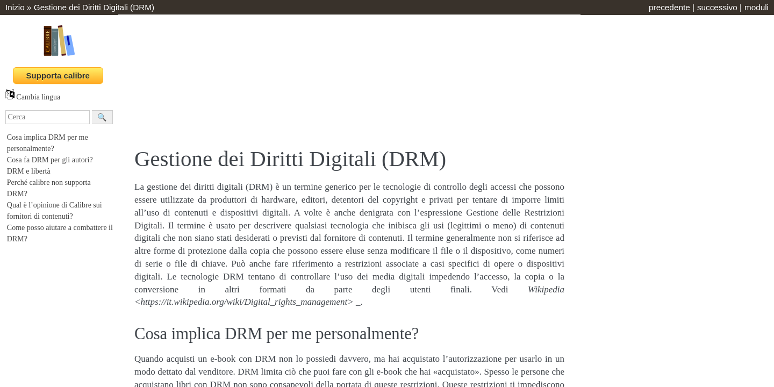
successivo (717, 7)
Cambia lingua (32, 97)
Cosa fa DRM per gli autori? (50, 160)
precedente (669, 7)
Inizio (15, 7)
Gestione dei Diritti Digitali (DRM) (94, 7)
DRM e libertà (29, 171)
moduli (756, 7)
